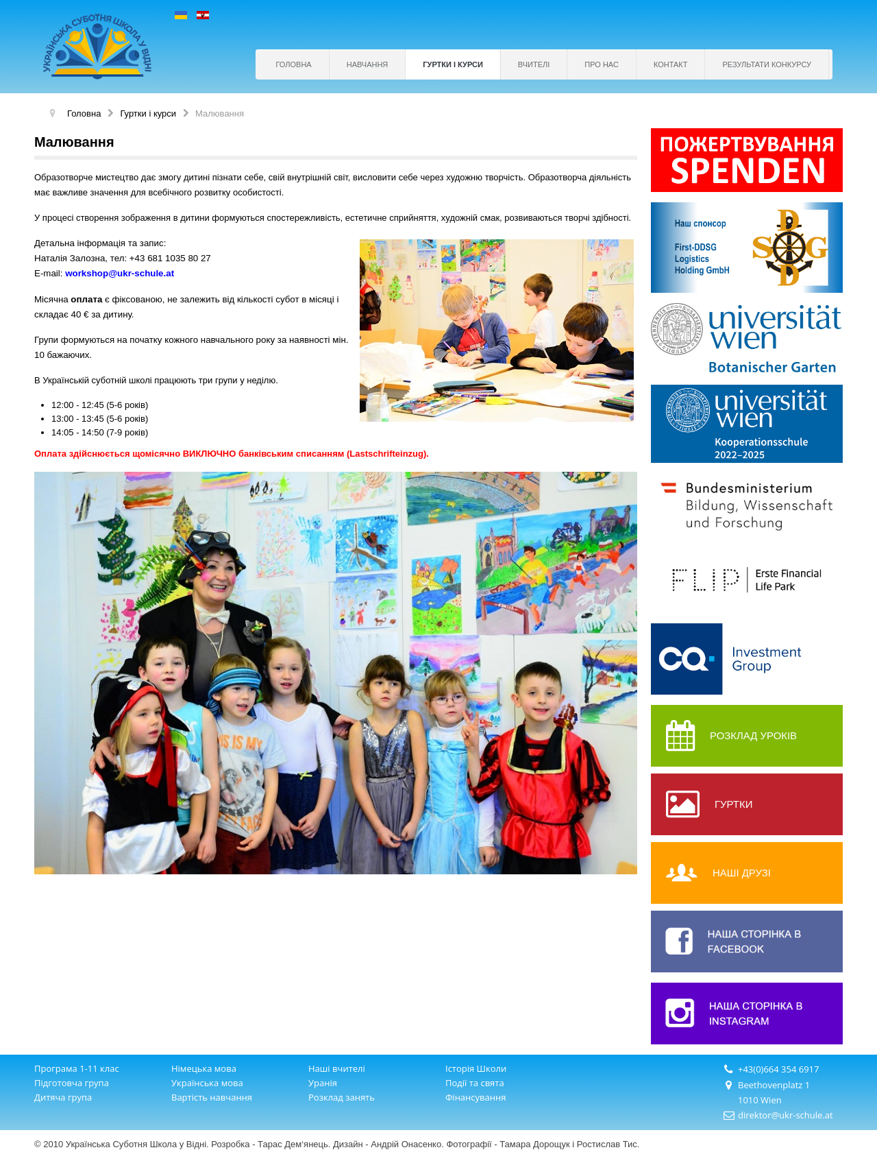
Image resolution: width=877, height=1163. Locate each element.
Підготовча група (71, 1083)
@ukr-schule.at (141, 273)
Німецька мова (203, 1068)
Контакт (671, 64)
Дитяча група (63, 1097)
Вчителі (533, 64)
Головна (294, 64)
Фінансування (475, 1097)
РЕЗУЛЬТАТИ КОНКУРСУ (766, 64)
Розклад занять (341, 1097)
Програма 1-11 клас (76, 1068)
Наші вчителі (336, 1068)
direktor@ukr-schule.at (785, 1115)
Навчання (367, 64)
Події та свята (474, 1083)
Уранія (322, 1083)
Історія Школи (475, 1068)
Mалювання (74, 141)
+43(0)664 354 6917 (778, 1069)
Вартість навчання (211, 1097)
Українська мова (207, 1083)
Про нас (601, 64)
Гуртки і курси (453, 64)
